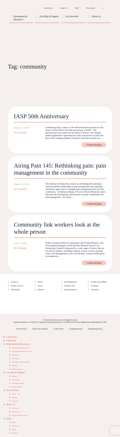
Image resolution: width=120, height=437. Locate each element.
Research (41, 290)
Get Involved (72, 16)
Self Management (70, 282)
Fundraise (15, 401)
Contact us (63, 8)
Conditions (95, 286)
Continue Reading (94, 145)
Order (77, 8)
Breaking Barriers (70, 290)
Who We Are (16, 412)
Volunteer (15, 397)
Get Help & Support (49, 16)
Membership (15, 290)
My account (90, 8)
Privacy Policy (21, 329)
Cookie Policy (59, 329)
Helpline (14, 376)
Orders (14, 429)
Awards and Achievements (20, 415)
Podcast (40, 282)
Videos (40, 286)
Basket (14, 422)
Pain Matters (15, 358)
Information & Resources (18, 344)
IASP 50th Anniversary (41, 116)
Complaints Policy (75, 329)
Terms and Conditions (40, 329)
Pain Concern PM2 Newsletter (21, 362)
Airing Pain (15, 355)
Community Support (18, 383)
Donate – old (16, 394)
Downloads (15, 433)
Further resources (17, 286)
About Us (96, 16)
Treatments (95, 290)
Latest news (48, 8)
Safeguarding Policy (95, 329)
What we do (15, 408)
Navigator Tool (69, 286)
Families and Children (99, 282)
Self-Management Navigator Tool (22, 351)
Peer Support (16, 380)
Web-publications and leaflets (20, 348)
